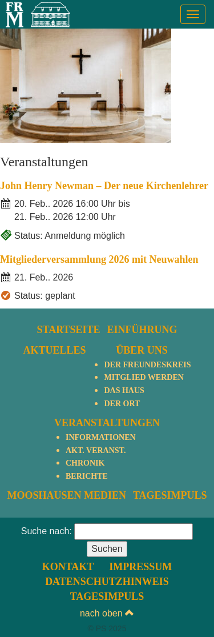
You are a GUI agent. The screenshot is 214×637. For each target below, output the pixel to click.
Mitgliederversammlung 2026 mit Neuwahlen (99, 259)
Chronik (85, 463)
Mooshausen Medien (66, 495)
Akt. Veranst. (96, 450)
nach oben (107, 613)
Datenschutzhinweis (107, 581)
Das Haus (124, 390)
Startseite (68, 329)
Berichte (87, 476)
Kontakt (68, 566)
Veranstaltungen (107, 422)
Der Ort (122, 403)
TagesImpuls (170, 495)
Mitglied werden (143, 377)
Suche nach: (46, 531)
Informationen (101, 437)
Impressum (140, 566)
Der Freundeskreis (147, 364)
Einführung (142, 329)
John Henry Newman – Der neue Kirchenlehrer (104, 185)
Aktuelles (54, 350)
